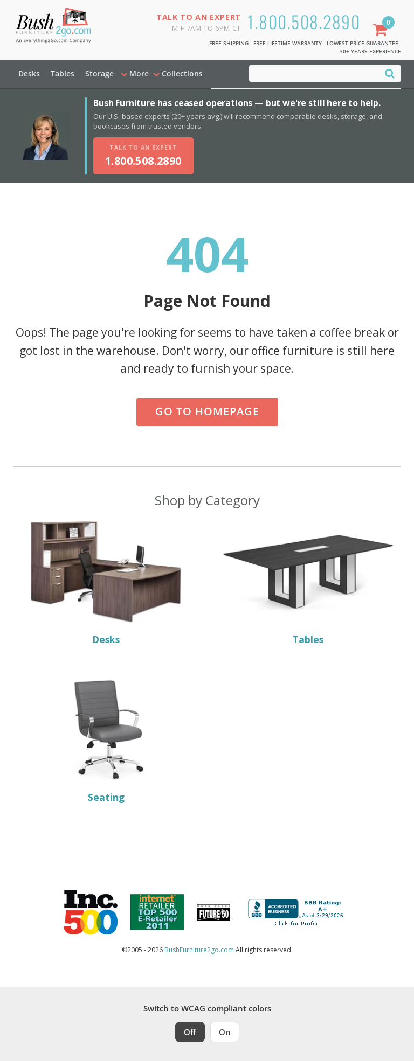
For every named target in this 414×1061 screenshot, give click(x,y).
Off (190, 1032)
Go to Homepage (207, 411)
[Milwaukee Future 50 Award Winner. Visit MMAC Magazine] (213, 912)
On (225, 1032)
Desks (29, 73)
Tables (62, 73)
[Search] (390, 73)
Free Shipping (229, 43)
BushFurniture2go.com (199, 949)
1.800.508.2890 (303, 21)
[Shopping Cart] (382, 30)
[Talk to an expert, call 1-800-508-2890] (143, 155)
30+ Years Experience (370, 51)
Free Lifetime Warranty (287, 43)
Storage (99, 73)
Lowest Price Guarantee (362, 43)
